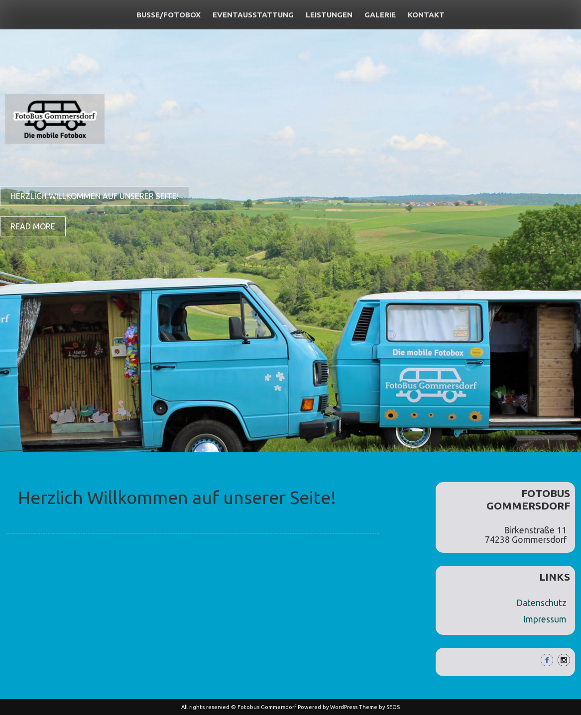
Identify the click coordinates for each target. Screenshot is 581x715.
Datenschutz (541, 603)
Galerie (380, 14)
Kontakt (426, 14)
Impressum (545, 619)
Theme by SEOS (379, 707)
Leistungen (329, 14)
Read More (32, 226)
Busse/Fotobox (168, 14)
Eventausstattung (253, 14)
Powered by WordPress (327, 707)
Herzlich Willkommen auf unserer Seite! (94, 196)
